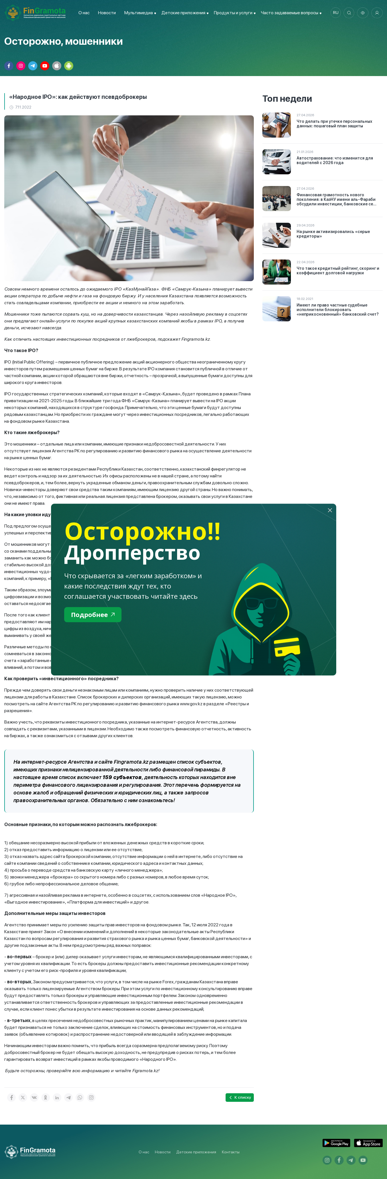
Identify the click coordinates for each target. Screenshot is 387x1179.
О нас (82, 12)
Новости (106, 12)
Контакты (231, 1152)
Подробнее (94, 615)
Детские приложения (196, 1152)
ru (334, 13)
